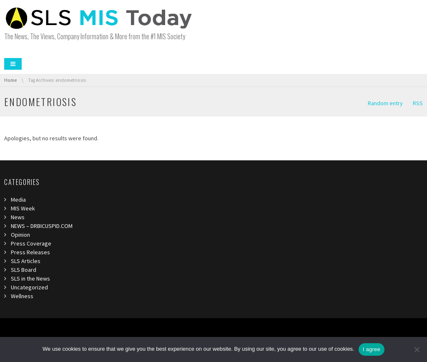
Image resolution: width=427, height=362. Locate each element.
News (18, 217)
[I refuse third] (416, 349)
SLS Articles (25, 261)
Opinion (20, 234)
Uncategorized (29, 287)
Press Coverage (31, 243)
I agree (371, 349)
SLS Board (23, 269)
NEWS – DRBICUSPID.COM (42, 226)
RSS (418, 103)
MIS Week (23, 208)
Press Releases (30, 252)
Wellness (22, 296)
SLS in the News (30, 278)
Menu (13, 64)
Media (18, 199)
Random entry (385, 103)
